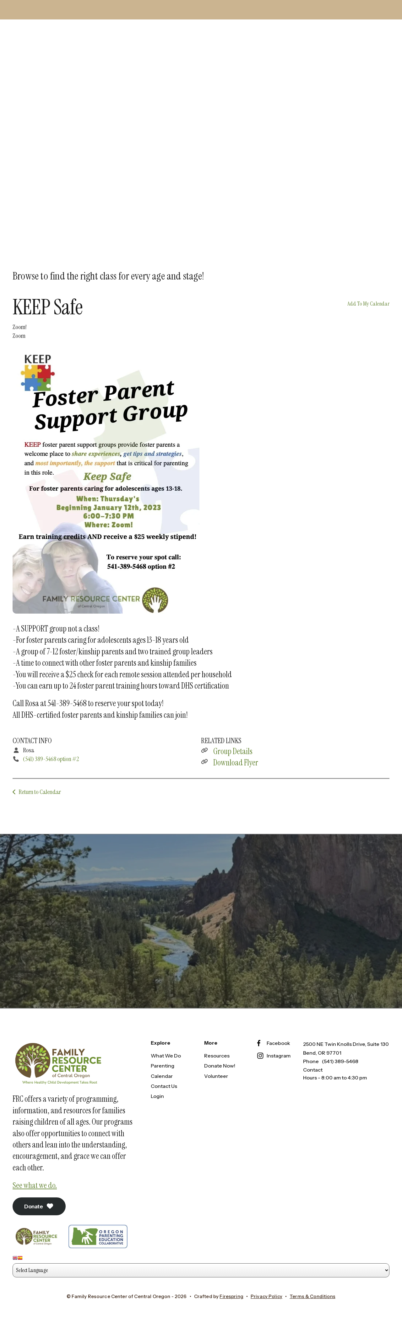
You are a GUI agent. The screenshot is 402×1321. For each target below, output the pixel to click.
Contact (313, 1068)
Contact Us (164, 1084)
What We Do (166, 1054)
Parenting (162, 1064)
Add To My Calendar (368, 301)
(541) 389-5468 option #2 (51, 756)
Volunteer (216, 1074)
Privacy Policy (266, 1295)
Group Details (233, 748)
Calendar (162, 1074)
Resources (217, 1054)
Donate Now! (219, 1064)
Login (157, 1094)
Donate (40, 1205)
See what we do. (35, 1183)
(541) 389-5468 (340, 1059)
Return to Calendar (40, 789)
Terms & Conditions (313, 1295)
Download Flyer (235, 760)
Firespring (231, 1295)
